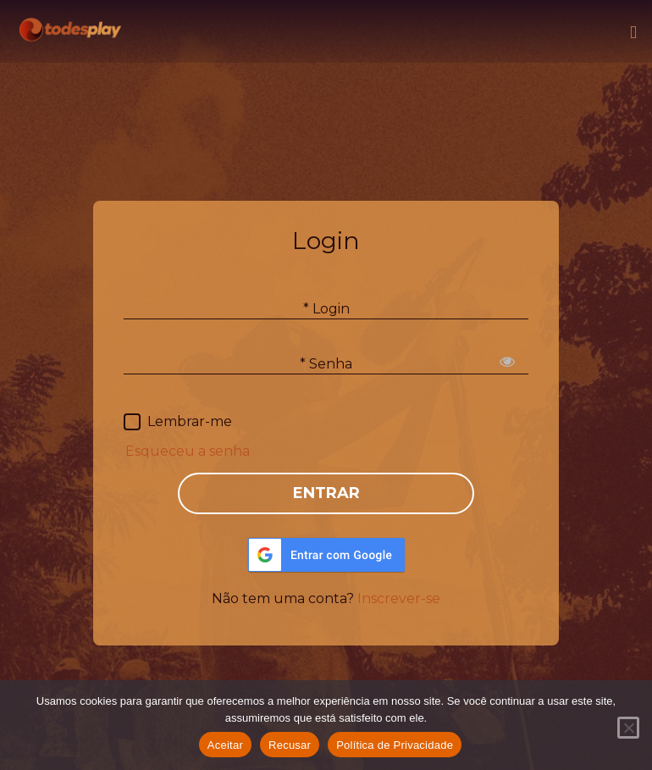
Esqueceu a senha (187, 451)
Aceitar (225, 745)
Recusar (289, 745)
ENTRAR (326, 493)
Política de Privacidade (394, 745)
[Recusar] (628, 728)
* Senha (326, 364)
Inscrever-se (398, 598)
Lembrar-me (189, 421)
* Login (326, 309)
